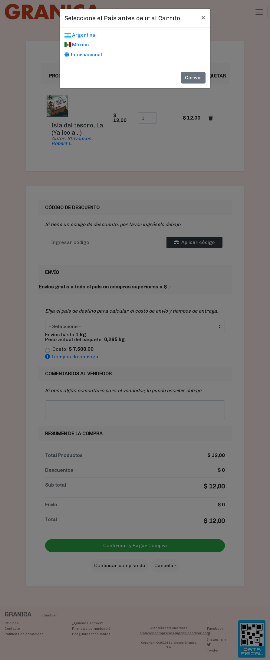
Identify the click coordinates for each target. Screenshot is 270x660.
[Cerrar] (203, 17)
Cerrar (193, 77)
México (76, 45)
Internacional (83, 54)
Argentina (79, 35)
